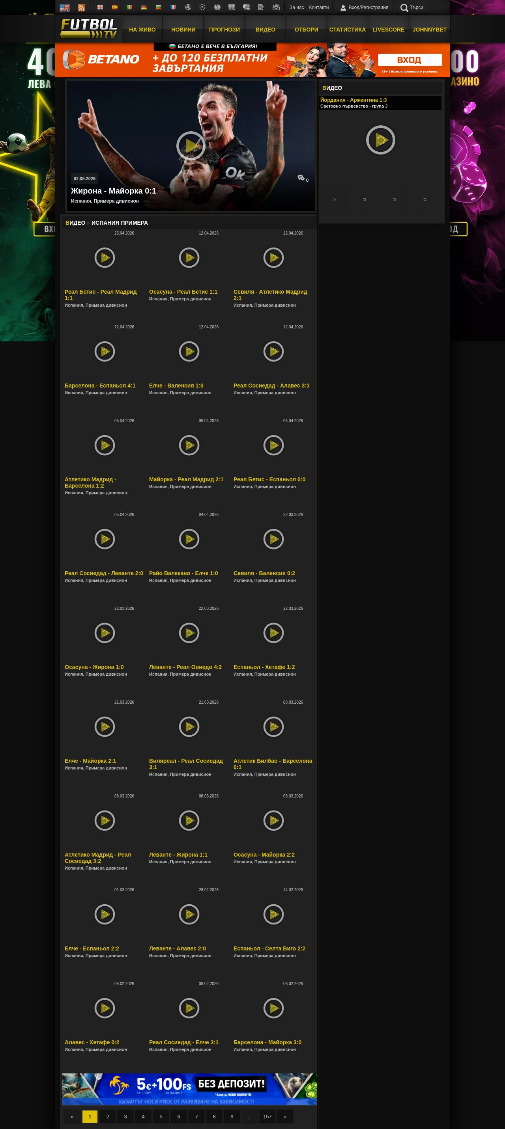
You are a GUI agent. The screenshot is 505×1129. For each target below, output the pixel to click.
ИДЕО (332, 88)
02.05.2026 (84, 178)
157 (267, 1117)
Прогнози (224, 29)
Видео (265, 29)
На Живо (142, 29)
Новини (183, 29)
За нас (297, 7)
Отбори (306, 29)
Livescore (389, 29)
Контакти (319, 7)
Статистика (347, 29)
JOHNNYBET (430, 29)
